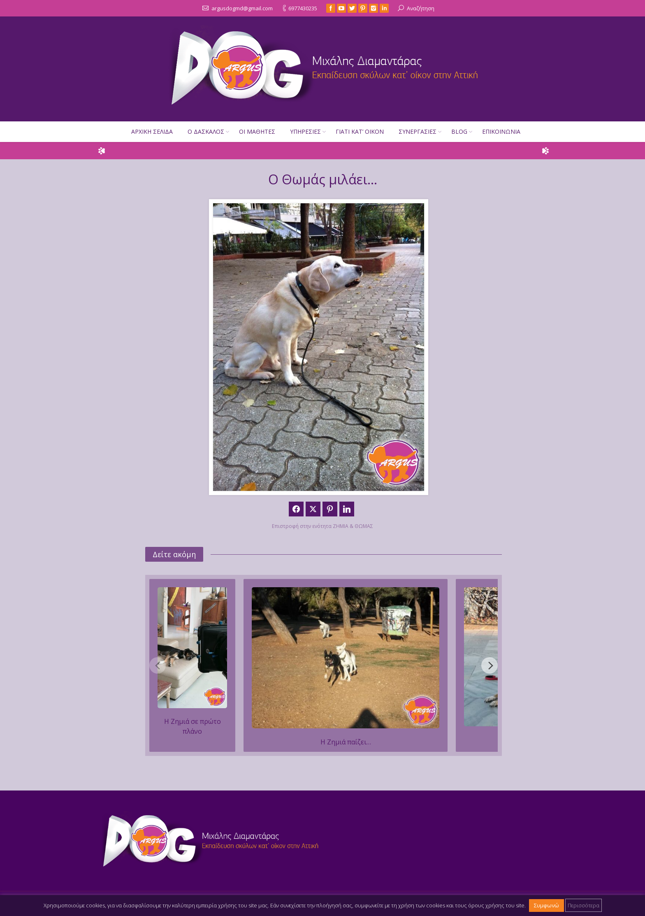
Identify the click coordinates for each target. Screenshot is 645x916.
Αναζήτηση (420, 8)
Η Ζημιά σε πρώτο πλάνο (192, 726)
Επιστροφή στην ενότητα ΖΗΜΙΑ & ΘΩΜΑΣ (322, 526)
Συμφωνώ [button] (546, 905)
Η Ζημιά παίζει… (345, 741)
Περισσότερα (583, 905)
